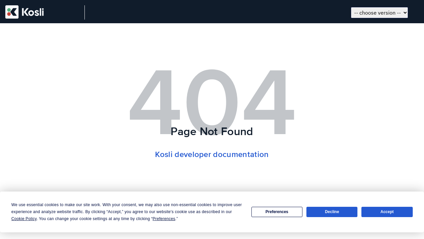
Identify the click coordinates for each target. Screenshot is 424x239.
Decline (332, 211)
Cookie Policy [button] (23, 218)
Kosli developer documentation (212, 154)
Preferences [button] (164, 218)
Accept (387, 211)
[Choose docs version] (379, 12)
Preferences (277, 211)
